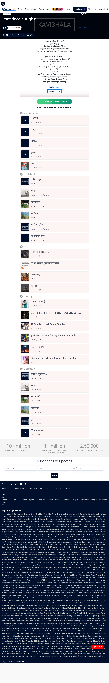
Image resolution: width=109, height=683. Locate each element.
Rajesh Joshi (54, 534)
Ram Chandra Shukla (48, 572)
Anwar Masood (32, 598)
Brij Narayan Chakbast (22, 516)
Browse (20, 9)
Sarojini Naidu (98, 552)
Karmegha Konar (63, 532)
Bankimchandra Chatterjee (71, 621)
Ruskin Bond (24, 580)
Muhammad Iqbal (31, 605)
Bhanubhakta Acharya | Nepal (17, 654)
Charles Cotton (51, 600)
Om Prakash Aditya (60, 565)
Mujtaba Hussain (54, 537)
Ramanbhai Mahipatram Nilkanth (81, 631)
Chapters (34, 9)
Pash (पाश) (41, 656)
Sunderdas (71, 582)
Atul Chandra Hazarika (89, 521)
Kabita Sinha (25, 608)
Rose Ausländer (43, 588)
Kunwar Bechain (57, 649)
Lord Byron (41, 605)
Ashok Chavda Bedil (77, 626)
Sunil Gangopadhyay (32, 610)
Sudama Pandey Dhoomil (16, 565)
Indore (66, 500)
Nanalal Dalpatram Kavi (86, 646)
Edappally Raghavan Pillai (49, 552)
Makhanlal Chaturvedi (16, 646)
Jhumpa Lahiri (39, 544)
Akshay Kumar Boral (35, 613)
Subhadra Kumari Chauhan (15, 656)
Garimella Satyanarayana (44, 539)
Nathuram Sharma (52, 575)
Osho (70, 595)
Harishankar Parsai (40, 562)
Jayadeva (9, 524)
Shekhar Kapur (13, 557)
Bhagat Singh (22, 649)
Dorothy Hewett (53, 577)
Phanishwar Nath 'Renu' (16, 590)
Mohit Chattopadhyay (14, 623)
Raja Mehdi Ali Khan (92, 519)
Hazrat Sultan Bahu (44, 603)
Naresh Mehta (44, 590)
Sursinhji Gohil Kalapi (88, 643)
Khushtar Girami (29, 514)
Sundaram (83, 636)
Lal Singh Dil (48, 595)
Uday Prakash (16, 588)
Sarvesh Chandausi (39, 575)
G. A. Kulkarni (69, 544)
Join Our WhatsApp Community (54, 101)
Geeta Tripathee (26, 555)
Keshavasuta (87, 537)
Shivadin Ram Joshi (80, 562)
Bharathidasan (80, 534)
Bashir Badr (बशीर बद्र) (93, 654)
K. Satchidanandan (33, 572)
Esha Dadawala (38, 628)
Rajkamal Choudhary (15, 593)
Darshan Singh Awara (94, 598)
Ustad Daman (95, 595)
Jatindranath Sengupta (20, 613)
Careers (58, 488)
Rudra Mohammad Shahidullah (78, 557)
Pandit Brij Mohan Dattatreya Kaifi (51, 516)
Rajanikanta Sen (11, 527)
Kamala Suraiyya (40, 549)
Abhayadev (85, 555)
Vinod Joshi (99, 626)
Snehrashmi (49, 631)
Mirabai (75, 585)
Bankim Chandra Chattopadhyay (59, 633)
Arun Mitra (77, 613)
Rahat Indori (48, 544)
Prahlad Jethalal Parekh (61, 631)
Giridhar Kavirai (40, 585)
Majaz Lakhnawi (95, 577)
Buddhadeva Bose (14, 608)
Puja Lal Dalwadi (12, 631)
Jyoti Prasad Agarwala (26, 560)
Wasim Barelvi (52, 567)
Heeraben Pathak (28, 623)
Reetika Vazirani (42, 537)
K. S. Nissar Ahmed (57, 527)
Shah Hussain (32, 603)
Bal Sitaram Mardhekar (61, 539)
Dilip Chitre (88, 529)
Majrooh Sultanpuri (79, 575)
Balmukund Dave (24, 636)
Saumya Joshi (92, 623)
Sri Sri (74, 595)
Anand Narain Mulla (60, 514)
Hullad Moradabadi (95, 570)
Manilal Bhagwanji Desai (33, 638)
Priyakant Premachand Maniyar (30, 641)
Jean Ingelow (45, 649)
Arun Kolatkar (96, 539)
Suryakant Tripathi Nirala (14, 537)
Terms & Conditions (17, 488)
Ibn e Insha (63, 577)
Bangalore (41, 500)
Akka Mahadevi (24, 524)
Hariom (27, 656)
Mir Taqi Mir (70, 567)
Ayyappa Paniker (33, 529)
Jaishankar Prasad (44, 618)
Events (27, 9)
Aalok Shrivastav (32, 577)
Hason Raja (23, 616)
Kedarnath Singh (58, 646)
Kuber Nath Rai (41, 567)
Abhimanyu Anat (88, 567)
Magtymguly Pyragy (91, 580)
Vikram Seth (95, 557)
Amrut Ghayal (89, 626)
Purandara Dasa (45, 524)
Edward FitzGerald (76, 560)
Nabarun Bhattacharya (80, 516)
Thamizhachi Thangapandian (47, 532)
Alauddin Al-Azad (71, 552)
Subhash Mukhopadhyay (69, 608)
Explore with (19, 35)
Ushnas (15, 636)
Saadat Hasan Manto (29, 588)
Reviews (49, 488)
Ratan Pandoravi (18, 514)
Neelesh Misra (50, 656)
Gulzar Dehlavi (28, 562)
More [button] (68, 9)
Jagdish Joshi (82, 623)
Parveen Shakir (14, 567)
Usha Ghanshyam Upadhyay (91, 565)
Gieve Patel (34, 516)
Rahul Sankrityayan (67, 534)
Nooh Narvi (28, 575)
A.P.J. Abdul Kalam (41, 633)
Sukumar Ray (78, 616)
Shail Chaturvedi (62, 572)
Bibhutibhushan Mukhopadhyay (49, 519)
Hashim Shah (29, 600)
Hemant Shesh (11, 570)
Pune (14, 500)
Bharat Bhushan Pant (32, 646)
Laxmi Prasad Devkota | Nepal (83, 651)
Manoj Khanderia (13, 633)
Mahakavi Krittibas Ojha (65, 616)
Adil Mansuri (17, 628)
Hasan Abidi (46, 547)
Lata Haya (26, 651)
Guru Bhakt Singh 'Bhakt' (44, 514)
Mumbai (24, 500)
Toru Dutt (49, 605)
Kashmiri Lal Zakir (70, 547)
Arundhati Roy (94, 516)
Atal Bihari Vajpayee (72, 649)
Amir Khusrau (96, 524)
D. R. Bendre (80, 524)
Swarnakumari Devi (85, 552)
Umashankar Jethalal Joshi (76, 641)
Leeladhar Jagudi (31, 570)
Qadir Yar (74, 600)
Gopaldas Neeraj (12, 641)
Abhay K (8, 613)
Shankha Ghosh (36, 608)
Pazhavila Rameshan (14, 562)
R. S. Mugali (65, 537)
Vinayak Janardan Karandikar (53, 542)
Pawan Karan (12, 560)
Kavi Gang (18, 585)
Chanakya (49, 582)
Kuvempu (88, 524)
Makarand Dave (92, 641)
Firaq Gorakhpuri (65, 651)
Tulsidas (16, 524)
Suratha (29, 542)
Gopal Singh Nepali (95, 562)
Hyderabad (33, 500)
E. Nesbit (26, 593)
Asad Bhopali (97, 544)
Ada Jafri (61, 567)
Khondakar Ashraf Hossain (44, 560)
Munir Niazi (22, 598)
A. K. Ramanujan (11, 542)
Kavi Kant (76, 643)
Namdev (62, 552)
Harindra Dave (74, 636)
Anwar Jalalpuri (94, 547)
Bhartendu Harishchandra (72, 590)
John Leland (75, 605)
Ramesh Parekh (61, 641)
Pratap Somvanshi (15, 651)
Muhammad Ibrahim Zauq (14, 575)
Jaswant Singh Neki (23, 595)
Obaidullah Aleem (73, 580)
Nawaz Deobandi (30, 537)
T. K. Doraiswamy (37, 582)
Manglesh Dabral (81, 582)
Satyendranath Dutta (73, 555)
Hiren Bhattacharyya (32, 552)
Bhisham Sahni (7, 514)
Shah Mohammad (93, 600)
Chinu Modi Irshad (59, 623)
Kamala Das (42, 570)
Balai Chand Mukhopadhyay (14, 532)
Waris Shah (76, 603)
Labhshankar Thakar (32, 626)
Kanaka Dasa (35, 524)
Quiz (47, 9)
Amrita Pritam (20, 605)
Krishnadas (60, 580)
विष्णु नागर (36, 580)
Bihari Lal (35, 590)
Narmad (9, 636)
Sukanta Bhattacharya (17, 621)
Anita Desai (93, 555)
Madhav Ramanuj (18, 626)
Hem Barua (11, 605)
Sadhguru (58, 656)
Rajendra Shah (94, 638)
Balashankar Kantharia (63, 643)
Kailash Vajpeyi (31, 565)
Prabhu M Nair (94, 590)
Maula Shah (66, 598)
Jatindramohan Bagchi (35, 616)
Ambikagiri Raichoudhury (55, 521)
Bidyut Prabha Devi (84, 542)
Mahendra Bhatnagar (57, 555)
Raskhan (28, 590)
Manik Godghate (61, 529)
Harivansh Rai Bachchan (74, 593)
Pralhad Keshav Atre (90, 560)
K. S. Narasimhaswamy (59, 524)
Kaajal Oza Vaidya (51, 628)
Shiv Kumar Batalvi (54, 598)
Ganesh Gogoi (72, 521)
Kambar (8, 529)
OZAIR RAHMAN (56, 621)
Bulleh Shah (84, 603)
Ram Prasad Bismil (65, 562)
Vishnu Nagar (49, 580)
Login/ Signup (97, 647)
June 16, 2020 (83, 28)
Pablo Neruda (57, 605)
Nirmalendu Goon (18, 610)
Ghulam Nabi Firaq (76, 537)
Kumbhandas (25, 582)
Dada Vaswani (97, 542)
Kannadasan (41, 534)
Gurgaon (6, 500)
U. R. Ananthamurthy (40, 527)
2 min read (7, 13)
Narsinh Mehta (49, 643)
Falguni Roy (48, 613)
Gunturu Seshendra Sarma (70, 570)
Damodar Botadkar (14, 643)
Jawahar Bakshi (71, 623)
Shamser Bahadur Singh (14, 549)
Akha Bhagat (57, 638)
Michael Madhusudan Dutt (87, 608)
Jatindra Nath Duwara (75, 549)
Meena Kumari (21, 577)
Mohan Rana (52, 562)
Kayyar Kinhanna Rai (44, 565)
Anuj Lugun (29, 549)
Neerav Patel (39, 623)
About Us (5, 488)
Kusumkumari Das (82, 610)
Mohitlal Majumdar (88, 613)
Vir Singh (9, 603)
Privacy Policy (32, 488)
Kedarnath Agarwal (56, 590)
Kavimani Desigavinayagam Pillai (23, 534)
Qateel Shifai (58, 544)
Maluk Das (10, 585)
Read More (54, 91)
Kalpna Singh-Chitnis (53, 570)
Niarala (63, 593)
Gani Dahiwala (65, 626)
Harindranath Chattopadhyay (30, 557)
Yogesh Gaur (84, 570)
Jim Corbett (71, 527)
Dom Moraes (21, 570)
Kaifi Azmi (33, 656)
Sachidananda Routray (55, 585)
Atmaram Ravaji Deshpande (80, 539)
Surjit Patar (42, 598)
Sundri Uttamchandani (15, 547)
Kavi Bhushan (88, 588)
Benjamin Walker (32, 519)
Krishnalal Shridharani (15, 638)
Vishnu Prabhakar (60, 557)
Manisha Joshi (27, 628)
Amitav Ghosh (28, 544)
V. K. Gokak (71, 524)
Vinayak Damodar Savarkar (17, 572)
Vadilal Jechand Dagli (27, 633)
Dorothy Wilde (17, 544)
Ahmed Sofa (12, 521)
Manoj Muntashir (79, 654)
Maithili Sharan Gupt (77, 618)
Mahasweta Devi (25, 521)
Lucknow (50, 500)
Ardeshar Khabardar (48, 641)
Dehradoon (103, 500)
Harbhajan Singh (12, 598)
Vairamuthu (22, 542)
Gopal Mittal (68, 516)
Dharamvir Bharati (46, 593)
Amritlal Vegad (83, 547)
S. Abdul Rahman (93, 532)
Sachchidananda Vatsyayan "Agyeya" (44, 651)
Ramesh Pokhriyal (24, 527)
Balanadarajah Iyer (27, 567)
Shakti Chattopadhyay (91, 616)
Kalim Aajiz (85, 577)
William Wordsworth (93, 618)
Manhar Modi (48, 623)
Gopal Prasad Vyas (93, 575)
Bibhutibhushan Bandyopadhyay (72, 519)
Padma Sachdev (93, 605)
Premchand (83, 605)
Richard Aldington (29, 547)
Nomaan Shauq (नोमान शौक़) (72, 656)
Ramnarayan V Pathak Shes (80, 633)
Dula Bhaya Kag (64, 628)
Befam (20, 631)
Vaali (47, 534)
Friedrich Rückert (95, 582)
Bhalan (49, 626)
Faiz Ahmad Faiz (66, 575)
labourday (54, 87)
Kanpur (5, 502)
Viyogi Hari (93, 585)
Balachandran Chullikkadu (16, 519)
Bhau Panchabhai (15, 539)
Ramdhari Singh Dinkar (60, 618)
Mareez (10, 628)
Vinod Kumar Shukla (61, 560)
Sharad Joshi (43, 577)
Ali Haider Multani (90, 593)
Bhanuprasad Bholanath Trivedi (81, 628)
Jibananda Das (31, 621)
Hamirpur (93, 500)
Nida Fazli (12, 595)
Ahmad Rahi (11, 600)
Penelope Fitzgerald (64, 600)
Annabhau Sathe (70, 542)
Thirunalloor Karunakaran (57, 549)
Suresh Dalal (64, 636)
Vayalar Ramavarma (19, 529)
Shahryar (79, 567)
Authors (42, 9)
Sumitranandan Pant (74, 577)
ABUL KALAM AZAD (35, 654)
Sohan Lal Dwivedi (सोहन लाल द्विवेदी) (92, 656)
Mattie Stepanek (47, 557)
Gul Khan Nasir (29, 585)
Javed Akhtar (37, 542)
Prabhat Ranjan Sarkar (56, 610)
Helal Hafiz (8, 610)
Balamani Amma (30, 532)
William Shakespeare (88, 649)
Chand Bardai (83, 585)
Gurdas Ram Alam (61, 595)
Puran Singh (82, 600)
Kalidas (39, 547)
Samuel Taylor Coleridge (85, 527)
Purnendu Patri (58, 613)
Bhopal (75, 500)
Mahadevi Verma (70, 646)
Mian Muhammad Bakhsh (61, 603)
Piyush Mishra (46, 646)
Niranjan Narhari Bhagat (71, 638)
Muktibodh (56, 593)
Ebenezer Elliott (34, 649)
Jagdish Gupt (11, 577)
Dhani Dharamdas (60, 582)
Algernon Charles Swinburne (32, 643)
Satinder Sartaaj (37, 595)
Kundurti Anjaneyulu (47, 529)
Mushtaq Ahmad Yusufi (77, 572)
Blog (41, 488)
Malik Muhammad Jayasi (59, 588)
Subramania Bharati (93, 534)
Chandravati (68, 613)
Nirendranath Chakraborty (51, 608)
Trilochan (96, 529)
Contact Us (68, 488)
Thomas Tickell (95, 603)
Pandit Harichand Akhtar (93, 514)
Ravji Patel (42, 626)
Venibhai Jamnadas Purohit (41, 636)
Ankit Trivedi (56, 626)
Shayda (9, 626)
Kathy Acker (66, 605)
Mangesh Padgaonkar (76, 529)
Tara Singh (68, 585)
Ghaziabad (85, 500)
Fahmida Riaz (39, 521)
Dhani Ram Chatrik (20, 603)
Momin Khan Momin (92, 549)
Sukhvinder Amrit (83, 595)
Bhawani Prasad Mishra (51, 654)
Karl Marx (85, 590)
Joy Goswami (43, 610)
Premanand (47, 638)
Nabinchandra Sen (50, 616)
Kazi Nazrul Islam (43, 621)
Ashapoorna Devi (94, 610)
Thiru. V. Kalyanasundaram (78, 532)
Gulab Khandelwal (74, 565)
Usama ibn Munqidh (17, 552)
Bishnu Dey (19, 618)
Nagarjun (17, 555)
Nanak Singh (20, 600)
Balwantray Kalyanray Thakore (34, 631)
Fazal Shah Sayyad (78, 598)
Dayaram (85, 638)
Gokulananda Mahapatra (83, 544)
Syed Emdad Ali (70, 610)
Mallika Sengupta (30, 618)
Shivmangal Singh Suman (76, 514)
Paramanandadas (14, 582)
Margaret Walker (57, 547)
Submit (54, 475)
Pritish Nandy (11, 649)
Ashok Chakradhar (76, 588)
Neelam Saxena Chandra (41, 555)
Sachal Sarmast (40, 600)
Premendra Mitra (13, 616)
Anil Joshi (55, 636)
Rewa (57, 500)
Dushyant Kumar (66, 654)
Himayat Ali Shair (28, 539)
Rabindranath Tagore (89, 621)
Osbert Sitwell (35, 593)
